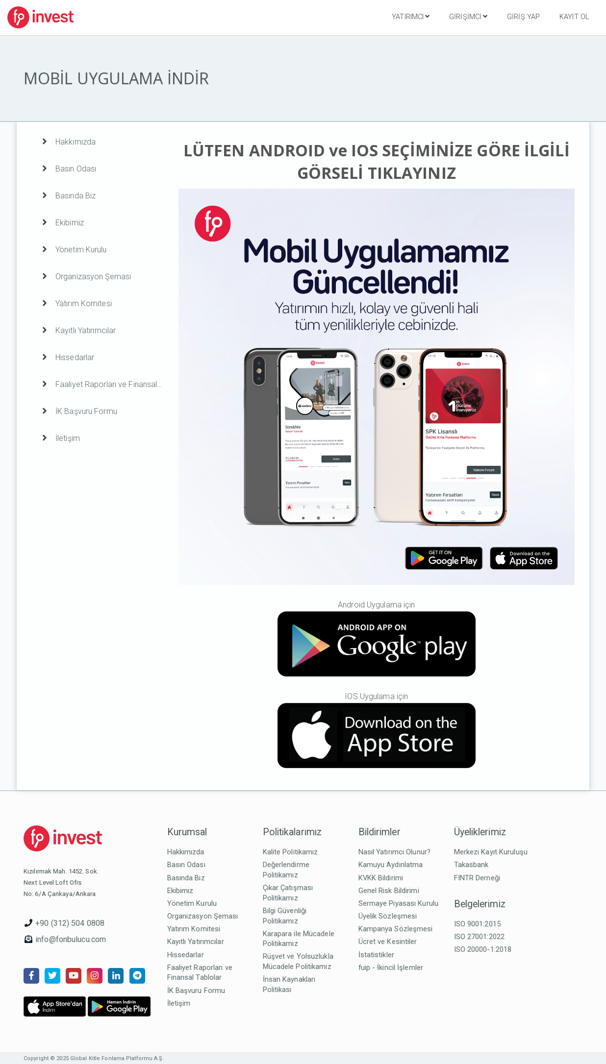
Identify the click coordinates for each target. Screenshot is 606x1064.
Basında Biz (186, 877)
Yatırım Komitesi (194, 928)
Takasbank (471, 864)
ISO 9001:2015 (477, 923)
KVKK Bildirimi (381, 877)
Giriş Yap (523, 17)
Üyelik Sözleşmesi (387, 916)
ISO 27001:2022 (479, 936)
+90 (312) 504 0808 (69, 923)
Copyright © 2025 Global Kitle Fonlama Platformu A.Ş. (94, 1058)
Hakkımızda (185, 851)
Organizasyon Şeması (202, 916)
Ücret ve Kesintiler (387, 941)
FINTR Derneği (477, 877)
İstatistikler (376, 954)
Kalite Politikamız (290, 851)
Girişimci (468, 16)
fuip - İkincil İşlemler (391, 967)
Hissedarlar (185, 954)
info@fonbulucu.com (70, 939)
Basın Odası (186, 864)
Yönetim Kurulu (192, 903)
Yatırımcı (410, 16)
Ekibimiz (180, 890)
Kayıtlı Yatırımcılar (195, 941)
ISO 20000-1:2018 (483, 949)
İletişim (179, 1003)
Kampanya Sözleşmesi (395, 928)
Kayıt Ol (574, 17)
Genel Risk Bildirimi (388, 890)
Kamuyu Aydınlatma (390, 864)
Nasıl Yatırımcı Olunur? (394, 851)
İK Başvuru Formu (196, 990)
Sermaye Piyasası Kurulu (398, 903)
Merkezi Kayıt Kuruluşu (491, 851)
